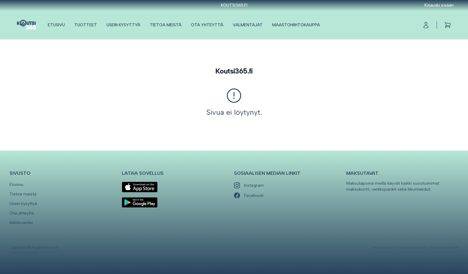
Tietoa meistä (165, 24)
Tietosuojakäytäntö (411, 247)
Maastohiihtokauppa (296, 24)
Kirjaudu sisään (439, 5)
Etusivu (56, 24)
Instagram (249, 185)
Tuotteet (85, 24)
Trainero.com (30, 252)
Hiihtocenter (21, 222)
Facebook (249, 195)
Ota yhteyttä (207, 24)
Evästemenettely (444, 247)
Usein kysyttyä (123, 24)
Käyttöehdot (382, 247)
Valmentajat (248, 24)
